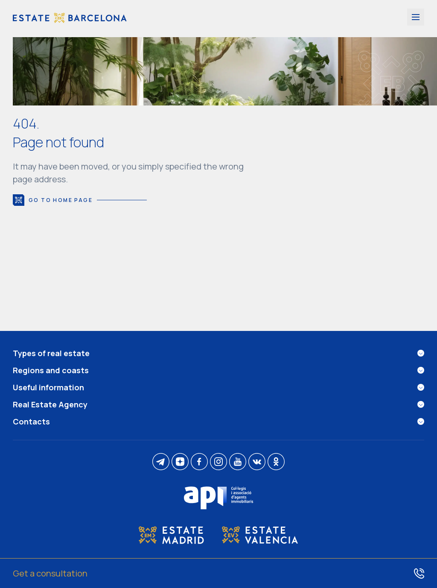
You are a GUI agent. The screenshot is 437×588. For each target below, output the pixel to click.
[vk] (256, 462)
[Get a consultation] (218, 573)
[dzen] (180, 462)
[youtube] (237, 462)
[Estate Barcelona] (70, 18)
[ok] (276, 462)
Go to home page (80, 200)
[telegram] (160, 462)
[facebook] (199, 462)
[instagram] (218, 462)
